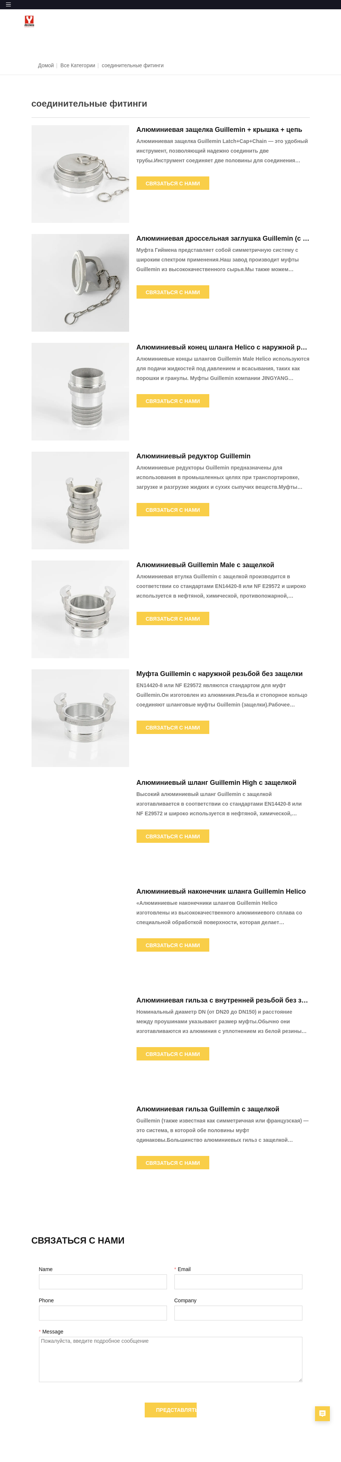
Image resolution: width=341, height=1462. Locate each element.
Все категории (77, 65)
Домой (46, 65)
